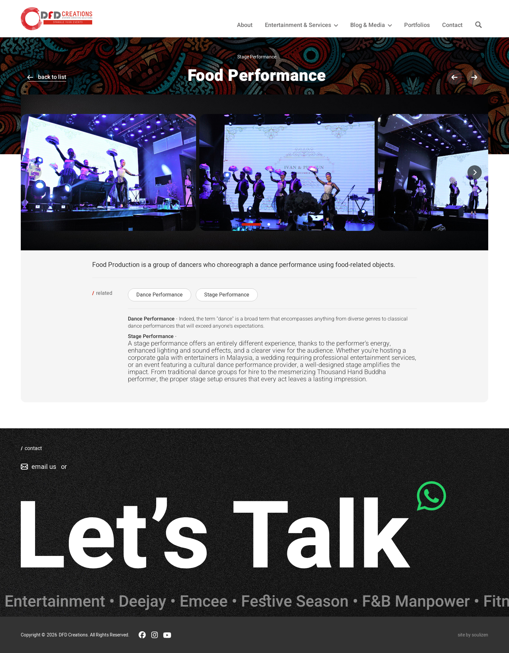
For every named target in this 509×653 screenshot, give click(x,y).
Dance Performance (159, 295)
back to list (52, 77)
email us (43, 466)
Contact (452, 25)
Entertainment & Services (301, 25)
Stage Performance (226, 295)
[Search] (478, 25)
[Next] (474, 172)
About (245, 25)
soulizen (480, 635)
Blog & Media (371, 25)
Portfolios (417, 25)
